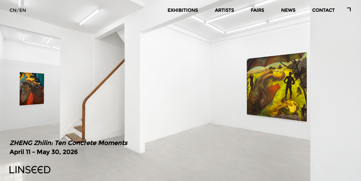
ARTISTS (224, 10)
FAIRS (257, 10)
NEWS (288, 10)
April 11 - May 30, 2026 (68, 147)
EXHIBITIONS (182, 10)
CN (13, 10)
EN (22, 10)
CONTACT (323, 10)
